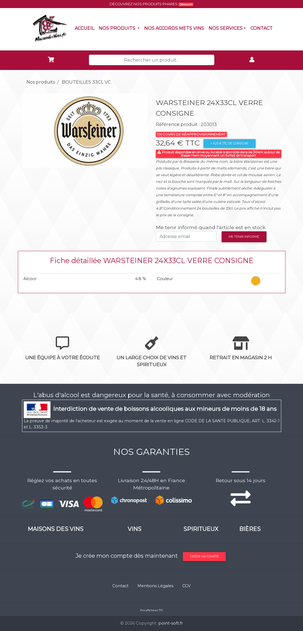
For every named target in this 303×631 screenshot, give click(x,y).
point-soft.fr (170, 623)
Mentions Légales (155, 585)
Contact (262, 28)
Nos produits (120, 28)
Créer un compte (204, 556)
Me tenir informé (244, 237)
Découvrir (186, 4)
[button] (31, 130)
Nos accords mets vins (175, 28)
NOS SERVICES (226, 28)
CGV (186, 585)
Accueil (85, 28)
